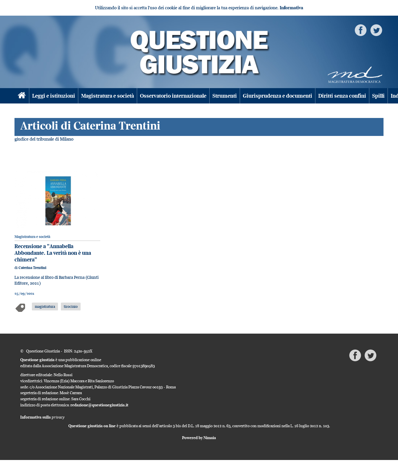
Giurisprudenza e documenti (277, 95)
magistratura (45, 306)
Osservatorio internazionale (173, 95)
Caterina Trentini (32, 267)
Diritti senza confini (342, 95)
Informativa (291, 7)
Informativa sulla (42, 417)
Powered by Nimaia (199, 437)
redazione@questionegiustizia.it (99, 405)
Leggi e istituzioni (53, 95)
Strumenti (224, 95)
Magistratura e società (107, 95)
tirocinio (71, 306)
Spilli (378, 95)
